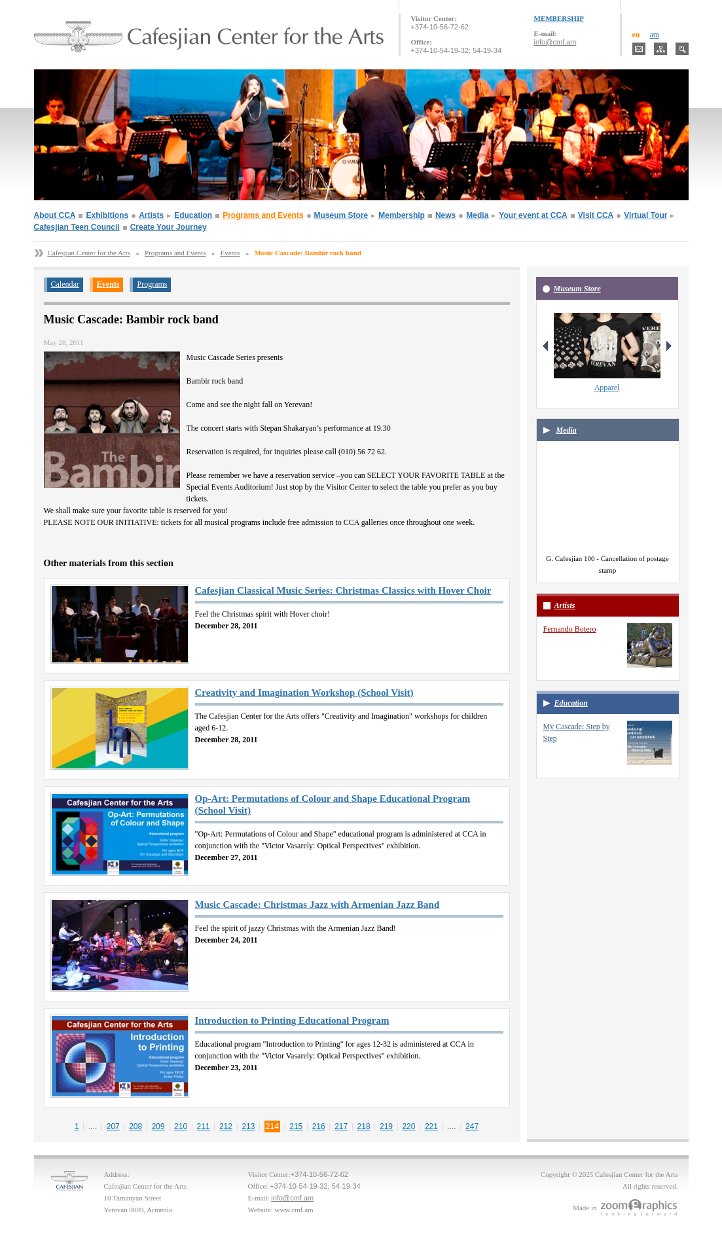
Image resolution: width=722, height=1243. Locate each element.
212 (225, 1126)
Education (193, 215)
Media (477, 215)
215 (295, 1126)
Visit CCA (595, 215)
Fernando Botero (569, 629)
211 (203, 1126)
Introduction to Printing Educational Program (292, 1020)
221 (431, 1126)
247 (471, 1126)
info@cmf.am (555, 42)
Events (230, 253)
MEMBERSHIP (559, 18)
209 (158, 1126)
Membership (401, 215)
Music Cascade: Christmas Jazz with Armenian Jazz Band (317, 904)
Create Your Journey (168, 227)
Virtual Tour (645, 215)
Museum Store (341, 215)
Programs (152, 284)
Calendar (65, 284)
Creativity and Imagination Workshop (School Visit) (304, 692)
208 (135, 1126)
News (445, 215)
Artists (151, 215)
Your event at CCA (533, 215)
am (655, 34)
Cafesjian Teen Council (77, 227)
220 (408, 1126)
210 (180, 1126)
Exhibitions (107, 215)
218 (363, 1126)
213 (248, 1126)
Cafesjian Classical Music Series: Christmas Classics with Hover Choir (343, 590)
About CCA (55, 215)
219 (386, 1126)
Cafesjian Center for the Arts (89, 253)
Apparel (607, 387)
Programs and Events (263, 215)
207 (113, 1126)
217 (341, 1126)
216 (318, 1126)
